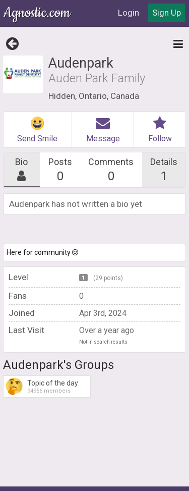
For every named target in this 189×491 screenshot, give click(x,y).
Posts (60, 169)
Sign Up (166, 13)
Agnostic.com (38, 13)
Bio (22, 169)
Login (128, 13)
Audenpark (80, 63)
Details (164, 169)
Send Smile (37, 129)
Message (103, 129)
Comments (111, 169)
